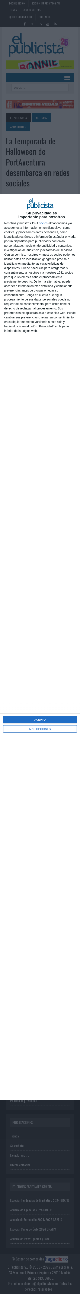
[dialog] (40, 647)
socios (43, 223)
